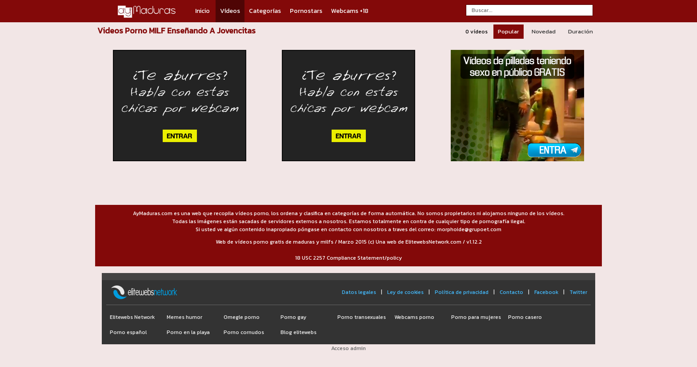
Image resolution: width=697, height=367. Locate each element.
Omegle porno (242, 317)
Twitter (578, 292)
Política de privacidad (462, 292)
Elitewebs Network (132, 317)
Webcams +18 (350, 11)
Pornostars (306, 11)
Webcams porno (414, 317)
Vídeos (230, 11)
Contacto (511, 292)
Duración (580, 31)
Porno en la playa (188, 332)
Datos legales (359, 292)
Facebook (546, 292)
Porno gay (293, 317)
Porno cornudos (244, 332)
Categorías (265, 11)
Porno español (128, 332)
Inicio (202, 11)
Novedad (544, 31)
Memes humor (184, 317)
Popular (508, 31)
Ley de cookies (405, 292)
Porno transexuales (361, 317)
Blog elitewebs (298, 332)
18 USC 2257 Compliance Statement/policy (348, 258)
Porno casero (525, 317)
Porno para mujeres (476, 317)
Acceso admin (348, 348)
